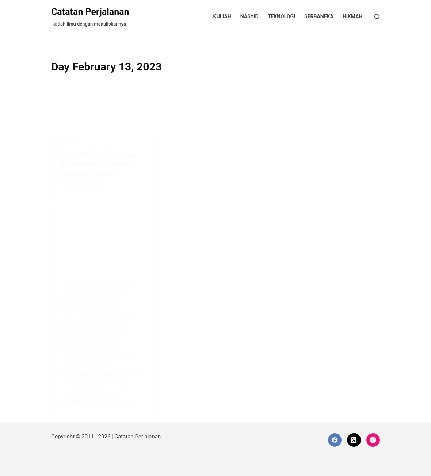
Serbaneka (318, 16)
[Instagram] (373, 440)
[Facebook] (335, 440)
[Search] (377, 16)
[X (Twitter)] (354, 440)
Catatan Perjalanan (90, 12)
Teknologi (281, 16)
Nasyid (249, 16)
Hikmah (353, 16)
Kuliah (222, 16)
